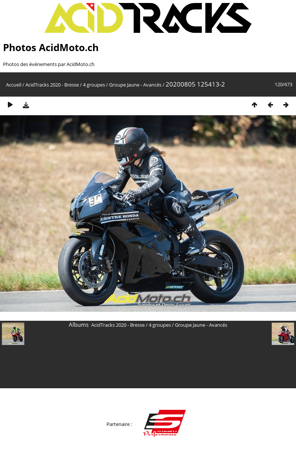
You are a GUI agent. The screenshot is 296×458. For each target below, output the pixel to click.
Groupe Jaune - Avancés (135, 84)
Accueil (13, 84)
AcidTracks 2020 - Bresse (52, 84)
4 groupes (94, 84)
